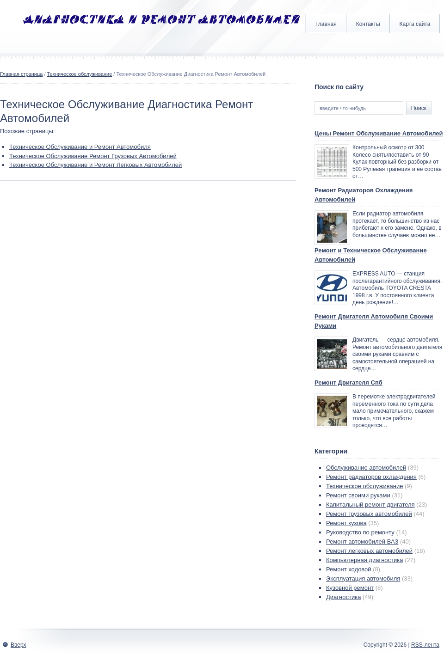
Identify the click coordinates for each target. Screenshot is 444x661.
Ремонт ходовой (348, 569)
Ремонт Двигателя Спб (348, 382)
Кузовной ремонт (350, 587)
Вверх (18, 645)
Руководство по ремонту (360, 532)
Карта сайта (415, 24)
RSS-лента (425, 645)
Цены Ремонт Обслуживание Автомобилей (378, 133)
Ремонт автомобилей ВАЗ (362, 541)
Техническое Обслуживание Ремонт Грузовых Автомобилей (93, 156)
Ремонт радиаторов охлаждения (371, 476)
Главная (326, 24)
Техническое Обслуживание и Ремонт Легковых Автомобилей (95, 164)
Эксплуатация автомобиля (363, 578)
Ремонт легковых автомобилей (369, 550)
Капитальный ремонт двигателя (370, 504)
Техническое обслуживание (79, 74)
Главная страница (21, 74)
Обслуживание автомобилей (366, 467)
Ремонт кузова (346, 523)
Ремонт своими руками (358, 495)
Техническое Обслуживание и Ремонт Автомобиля (80, 146)
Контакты (368, 24)
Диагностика (343, 597)
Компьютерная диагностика (364, 560)
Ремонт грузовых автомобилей (369, 513)
